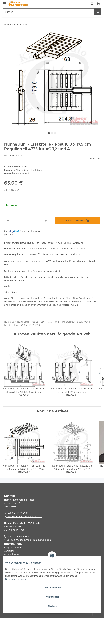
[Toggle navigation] (4, 2)
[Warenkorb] (98, 3)
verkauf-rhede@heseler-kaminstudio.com (28, 539)
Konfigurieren (52, 596)
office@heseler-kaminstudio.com (23, 516)
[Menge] (26, 220)
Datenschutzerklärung (16, 579)
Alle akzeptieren (52, 587)
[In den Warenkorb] (77, 220)
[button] (92, 3)
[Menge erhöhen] (45, 220)
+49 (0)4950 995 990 (16, 513)
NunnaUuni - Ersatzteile (29, 169)
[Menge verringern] (7, 220)
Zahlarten (9, 550)
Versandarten (11, 554)
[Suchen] (48, 11)
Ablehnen (52, 606)
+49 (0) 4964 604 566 (16, 536)
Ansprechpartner (13, 547)
